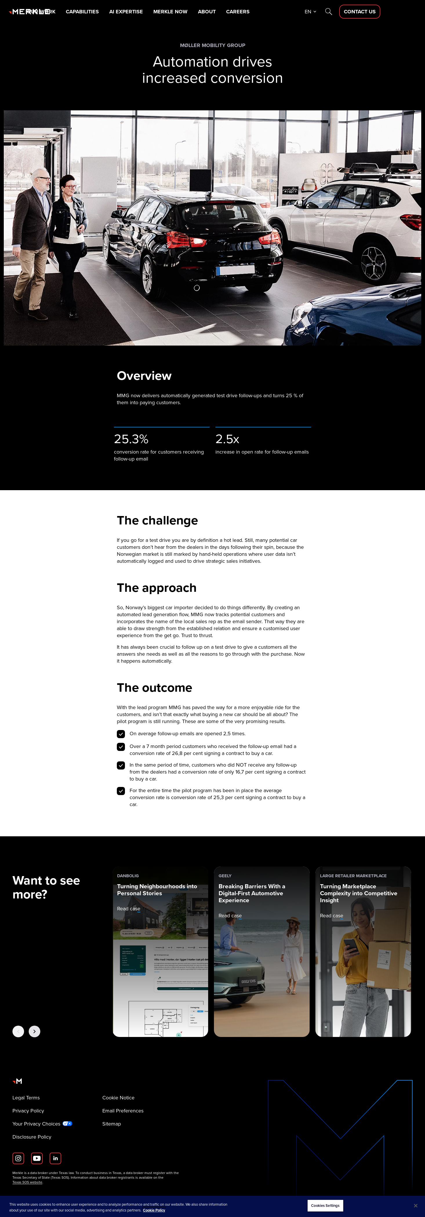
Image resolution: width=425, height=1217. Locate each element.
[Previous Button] (18, 1031)
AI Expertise (162, 11)
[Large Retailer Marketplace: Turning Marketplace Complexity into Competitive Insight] (363, 952)
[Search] (364, 11)
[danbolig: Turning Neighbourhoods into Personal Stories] (160, 952)
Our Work (77, 11)
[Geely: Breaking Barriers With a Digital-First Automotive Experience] (262, 952)
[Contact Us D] (395, 12)
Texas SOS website (27, 1182)
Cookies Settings (325, 1205)
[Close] (415, 1205)
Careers (275, 11)
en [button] (344, 11)
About (244, 11)
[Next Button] (34, 1031)
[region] (212, 1206)
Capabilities (118, 11)
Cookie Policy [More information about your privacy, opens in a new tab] (154, 1210)
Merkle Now (207, 11)
